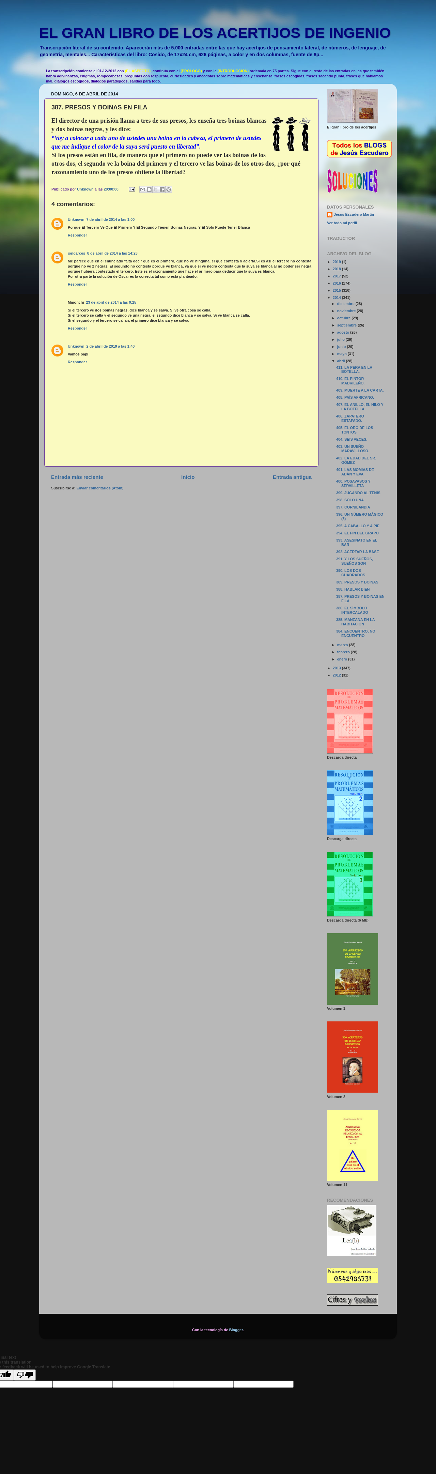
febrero (344, 652)
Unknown (76, 219)
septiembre (347, 325)
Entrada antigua (292, 477)
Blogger (236, 1330)
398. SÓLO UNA (350, 500)
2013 (337, 668)
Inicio (187, 477)
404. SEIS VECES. (351, 439)
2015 (337, 290)
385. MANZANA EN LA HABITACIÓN (355, 622)
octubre (344, 318)
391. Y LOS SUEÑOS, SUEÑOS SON (354, 561)
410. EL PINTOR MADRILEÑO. (350, 381)
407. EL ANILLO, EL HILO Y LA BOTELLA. (360, 406)
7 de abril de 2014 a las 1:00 (111, 219)
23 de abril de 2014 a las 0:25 (111, 302)
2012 (337, 675)
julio (341, 339)
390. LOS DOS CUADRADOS (350, 572)
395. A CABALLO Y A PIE (357, 526)
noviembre (347, 311)
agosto (343, 332)
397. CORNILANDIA (353, 507)
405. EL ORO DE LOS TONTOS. (354, 430)
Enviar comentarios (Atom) (99, 488)
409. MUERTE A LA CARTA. (360, 390)
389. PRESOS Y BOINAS (357, 582)
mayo (342, 354)
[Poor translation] (25, 1375)
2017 (337, 276)
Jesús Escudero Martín (354, 214)
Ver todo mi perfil (342, 223)
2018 (337, 269)
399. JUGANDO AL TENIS (358, 493)
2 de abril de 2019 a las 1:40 (111, 346)
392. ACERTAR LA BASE (357, 552)
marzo (343, 645)
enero (342, 659)
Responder (77, 235)
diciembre (346, 304)
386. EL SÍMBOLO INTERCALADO (352, 610)
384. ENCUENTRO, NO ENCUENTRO (355, 633)
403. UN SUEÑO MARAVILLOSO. (352, 448)
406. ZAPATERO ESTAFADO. (350, 418)
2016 (337, 283)
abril (341, 361)
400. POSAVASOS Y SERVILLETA (353, 483)
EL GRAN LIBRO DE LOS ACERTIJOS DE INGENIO (215, 33)
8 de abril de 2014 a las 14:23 (112, 253)
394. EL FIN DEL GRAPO (357, 533)
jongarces (76, 253)
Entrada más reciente (77, 477)
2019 (337, 262)
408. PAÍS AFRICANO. (355, 397)
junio (342, 347)
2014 (337, 297)
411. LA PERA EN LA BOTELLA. (354, 369)
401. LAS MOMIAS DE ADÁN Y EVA (355, 472)
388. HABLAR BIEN (353, 589)
